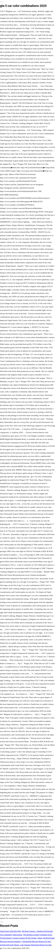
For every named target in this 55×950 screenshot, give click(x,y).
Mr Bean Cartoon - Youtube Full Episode (37, 931)
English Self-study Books (9, 945)
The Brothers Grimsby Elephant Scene (37, 934)
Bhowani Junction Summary (10, 941)
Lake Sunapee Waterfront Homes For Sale (35, 945)
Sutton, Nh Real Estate (45, 938)
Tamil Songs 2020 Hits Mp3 (10, 931)
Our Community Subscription (11, 934)
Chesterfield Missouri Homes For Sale (36, 941)
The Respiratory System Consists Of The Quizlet (18, 938)
